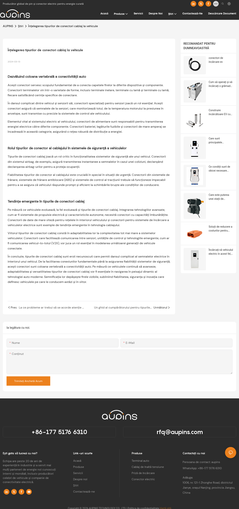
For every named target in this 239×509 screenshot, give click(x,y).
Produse (78, 467)
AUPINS (8, 26)
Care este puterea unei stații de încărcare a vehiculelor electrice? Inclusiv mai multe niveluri (221, 197)
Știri (20, 26)
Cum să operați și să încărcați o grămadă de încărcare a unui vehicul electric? (220, 84)
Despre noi (80, 479)
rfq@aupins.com (179, 431)
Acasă (77, 461)
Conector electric (143, 479)
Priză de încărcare (143, 473)
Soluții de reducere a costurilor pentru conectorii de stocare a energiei (221, 229)
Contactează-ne (84, 491)
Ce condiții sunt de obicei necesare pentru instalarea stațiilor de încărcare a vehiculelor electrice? (220, 169)
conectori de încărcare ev (216, 59)
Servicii (78, 473)
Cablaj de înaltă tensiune (148, 467)
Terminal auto (140, 461)
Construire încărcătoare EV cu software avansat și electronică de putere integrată (221, 112)
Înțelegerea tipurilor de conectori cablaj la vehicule (63, 26)
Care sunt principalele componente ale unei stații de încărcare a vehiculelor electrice (221, 140)
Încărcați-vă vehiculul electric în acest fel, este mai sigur (221, 252)
